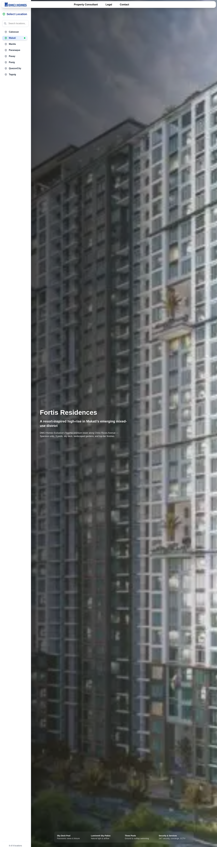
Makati (14, 38)
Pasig (9, 62)
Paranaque (12, 50)
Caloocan (11, 32)
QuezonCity (12, 68)
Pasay (9, 56)
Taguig (10, 74)
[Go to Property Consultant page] (86, 4)
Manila (10, 44)
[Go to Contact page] (124, 4)
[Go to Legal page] (109, 4)
